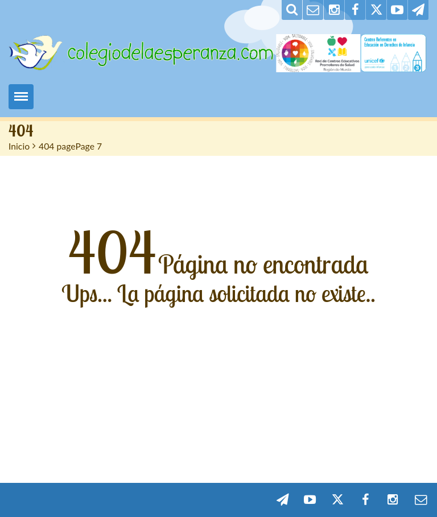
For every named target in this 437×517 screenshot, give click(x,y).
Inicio (19, 145)
